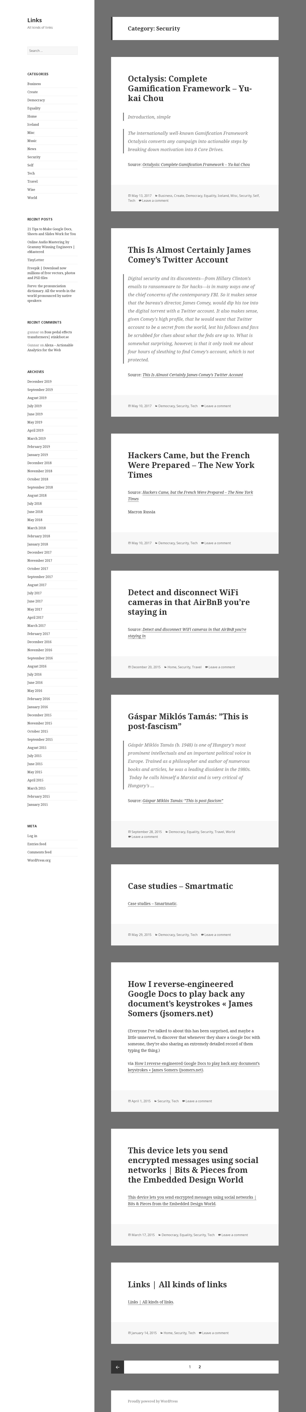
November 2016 (39, 650)
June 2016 (35, 682)
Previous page (117, 1367)
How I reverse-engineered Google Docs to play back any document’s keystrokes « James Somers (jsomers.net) (190, 998)
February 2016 (38, 699)
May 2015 (34, 772)
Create (32, 92)
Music (32, 140)
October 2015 (37, 731)
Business (34, 84)
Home (32, 116)
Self (30, 165)
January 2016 (37, 707)
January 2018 (37, 544)
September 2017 (40, 577)
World (32, 197)
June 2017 (35, 601)
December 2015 (39, 715)
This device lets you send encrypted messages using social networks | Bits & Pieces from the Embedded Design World (193, 1165)
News (31, 149)
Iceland (33, 124)
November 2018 (39, 471)
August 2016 (36, 666)
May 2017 (34, 609)
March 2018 (36, 528)
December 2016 (39, 642)
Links (34, 20)
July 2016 (34, 674)
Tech (31, 173)
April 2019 (35, 430)
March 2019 (36, 438)
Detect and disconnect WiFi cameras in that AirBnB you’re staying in (189, 602)
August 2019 (36, 398)
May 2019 (34, 422)
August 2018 (36, 495)
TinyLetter (35, 260)
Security (33, 157)
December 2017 (39, 552)
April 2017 (35, 617)
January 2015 (37, 804)
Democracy (36, 100)
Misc (31, 132)
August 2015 (36, 747)
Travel (32, 181)
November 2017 (39, 560)
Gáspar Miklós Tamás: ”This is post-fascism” (188, 721)
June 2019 (35, 414)
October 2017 (37, 568)
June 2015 (35, 764)
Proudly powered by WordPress (153, 1401)
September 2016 (40, 658)
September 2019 (40, 389)
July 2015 (34, 755)
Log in (32, 836)
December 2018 (39, 463)
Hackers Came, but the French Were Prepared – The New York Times (191, 465)
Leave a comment (155, 200)
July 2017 (34, 593)
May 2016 (34, 690)
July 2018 (34, 503)
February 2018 (38, 536)
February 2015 (38, 796)
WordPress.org (39, 860)
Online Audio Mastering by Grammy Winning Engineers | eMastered (51, 247)
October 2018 (37, 479)
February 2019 (38, 446)
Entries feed (36, 844)
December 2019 (39, 381)
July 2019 (34, 406)
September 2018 (40, 487)
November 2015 (39, 723)
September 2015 (40, 739)
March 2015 (36, 788)
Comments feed (39, 852)
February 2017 (38, 633)
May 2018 (34, 520)
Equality (33, 108)
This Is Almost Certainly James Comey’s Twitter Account (189, 254)
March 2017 (36, 625)
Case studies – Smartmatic (180, 885)
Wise (31, 189)
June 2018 (35, 511)
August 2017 (36, 585)
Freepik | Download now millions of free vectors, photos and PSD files (51, 273)
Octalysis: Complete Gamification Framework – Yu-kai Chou (190, 88)
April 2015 (35, 780)
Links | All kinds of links (177, 1284)
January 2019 (37, 454)
